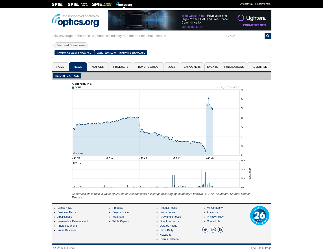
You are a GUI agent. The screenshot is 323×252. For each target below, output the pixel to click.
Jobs (171, 66)
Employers (192, 66)
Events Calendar (170, 239)
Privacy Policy (215, 216)
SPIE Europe (68, 248)
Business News (66, 212)
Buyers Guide (148, 66)
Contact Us (263, 4)
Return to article (67, 76)
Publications (234, 66)
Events (212, 66)
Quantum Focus (169, 221)
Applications (64, 216)
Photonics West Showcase (74, 53)
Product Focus (168, 207)
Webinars (118, 216)
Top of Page (264, 248)
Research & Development (72, 221)
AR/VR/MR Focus (170, 216)
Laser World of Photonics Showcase (121, 53)
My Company (246, 4)
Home (60, 66)
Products (120, 66)
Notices (98, 66)
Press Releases (66, 230)
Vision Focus (167, 212)
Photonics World (67, 225)
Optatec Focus (168, 225)
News (78, 66)
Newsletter (166, 234)
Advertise (259, 66)
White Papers (120, 221)
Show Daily (166, 230)
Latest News (64, 207)
